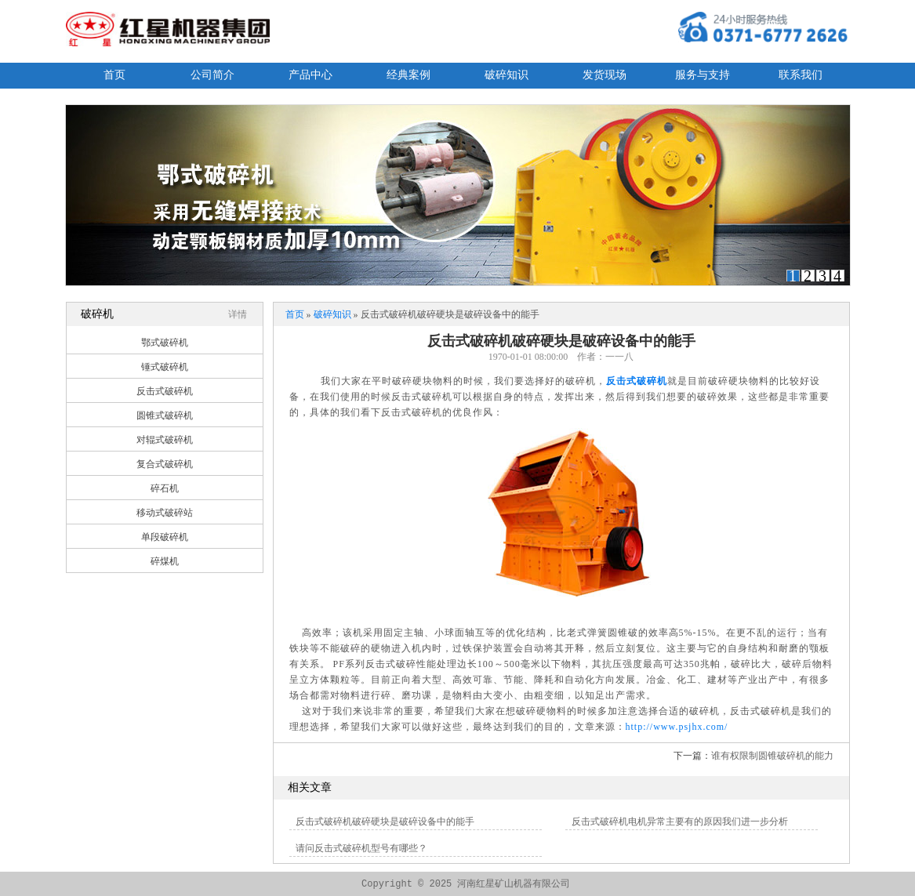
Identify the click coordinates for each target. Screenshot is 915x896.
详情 (237, 314)
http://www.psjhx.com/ (677, 726)
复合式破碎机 (164, 464)
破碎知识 (506, 75)
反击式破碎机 (164, 391)
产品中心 (310, 75)
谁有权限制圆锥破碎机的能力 (772, 755)
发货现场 (604, 75)
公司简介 (212, 75)
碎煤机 (165, 561)
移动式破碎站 (164, 512)
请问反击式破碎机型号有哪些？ (361, 848)
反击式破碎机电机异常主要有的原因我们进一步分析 (680, 821)
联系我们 (800, 75)
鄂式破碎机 (164, 342)
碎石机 (165, 488)
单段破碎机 (164, 536)
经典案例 (408, 75)
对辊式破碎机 (164, 439)
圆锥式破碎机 (164, 415)
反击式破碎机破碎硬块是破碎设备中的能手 (385, 821)
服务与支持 (702, 75)
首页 (114, 75)
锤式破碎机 (164, 366)
